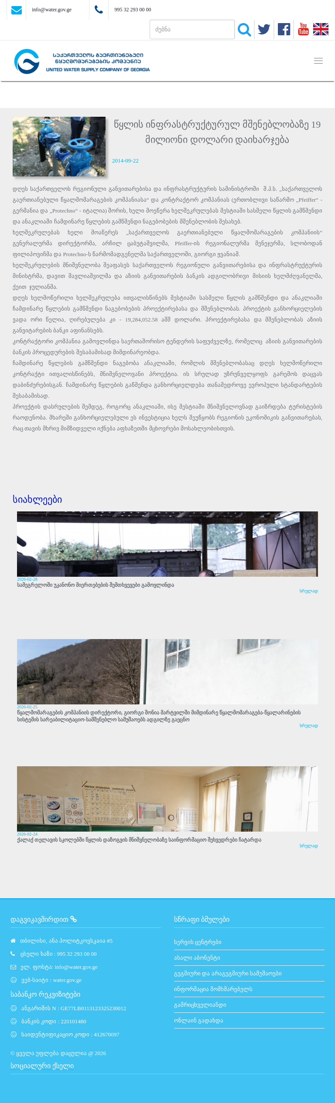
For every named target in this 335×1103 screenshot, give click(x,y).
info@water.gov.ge (52, 10)
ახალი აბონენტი (197, 957)
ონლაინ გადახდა (198, 1020)
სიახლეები (37, 499)
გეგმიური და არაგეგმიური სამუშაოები (228, 973)
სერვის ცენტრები (198, 942)
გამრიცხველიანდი (200, 1004)
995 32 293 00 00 (132, 10)
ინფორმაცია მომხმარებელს (213, 989)
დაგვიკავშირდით (43, 919)
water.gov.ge (67, 980)
